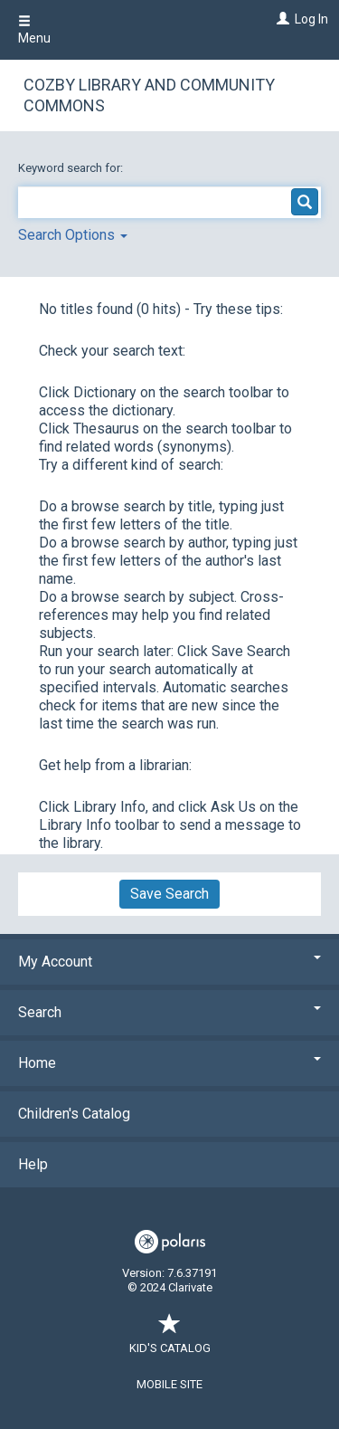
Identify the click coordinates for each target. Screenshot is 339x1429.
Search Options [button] (72, 234)
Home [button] (169, 1063)
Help (33, 1164)
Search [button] (169, 1012)
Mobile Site (169, 1384)
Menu (34, 29)
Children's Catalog (74, 1113)
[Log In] (280, 19)
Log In (311, 19)
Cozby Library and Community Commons (149, 95)
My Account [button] (169, 961)
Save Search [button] (169, 893)
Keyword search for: (72, 168)
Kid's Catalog (170, 1339)
